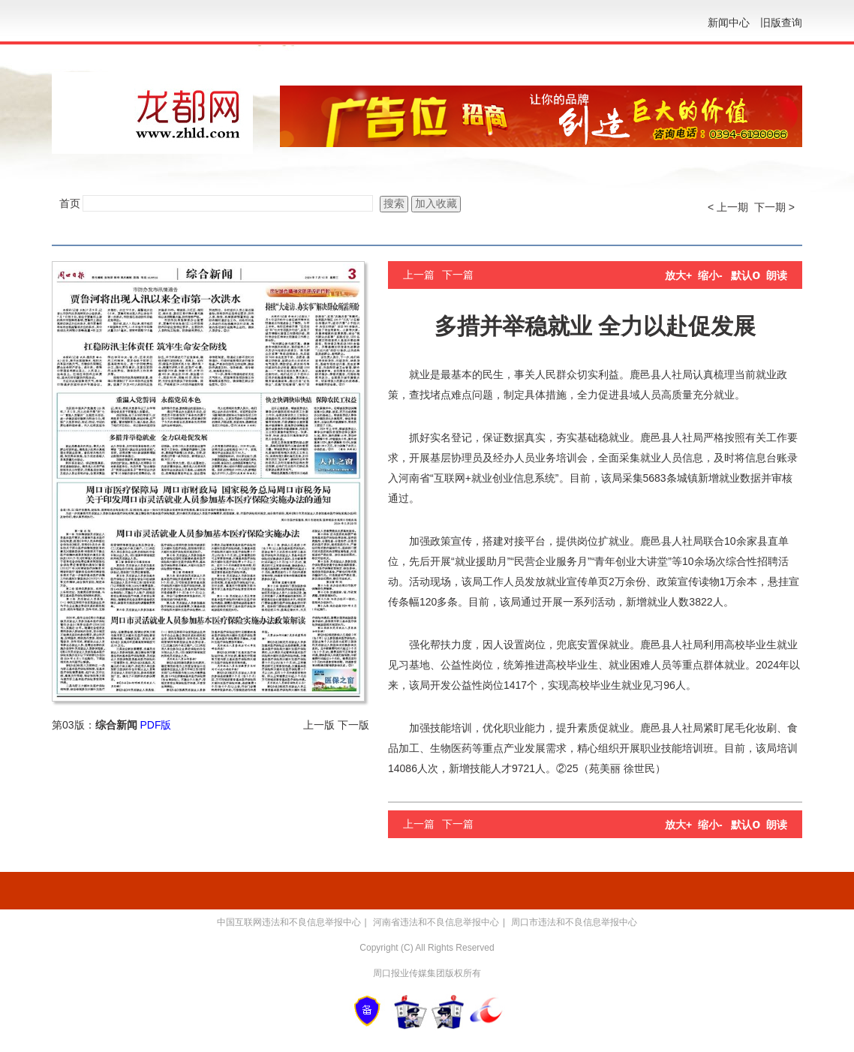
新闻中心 (729, 23)
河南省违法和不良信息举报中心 (436, 922)
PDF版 (155, 725)
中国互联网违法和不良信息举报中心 (289, 922)
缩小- (710, 275)
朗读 (776, 275)
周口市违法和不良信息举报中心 (574, 922)
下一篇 (458, 275)
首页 (69, 203)
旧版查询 (781, 23)
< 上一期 (728, 207)
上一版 (319, 725)
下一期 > (774, 207)
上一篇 (419, 275)
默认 (745, 275)
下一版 (353, 725)
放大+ (678, 275)
